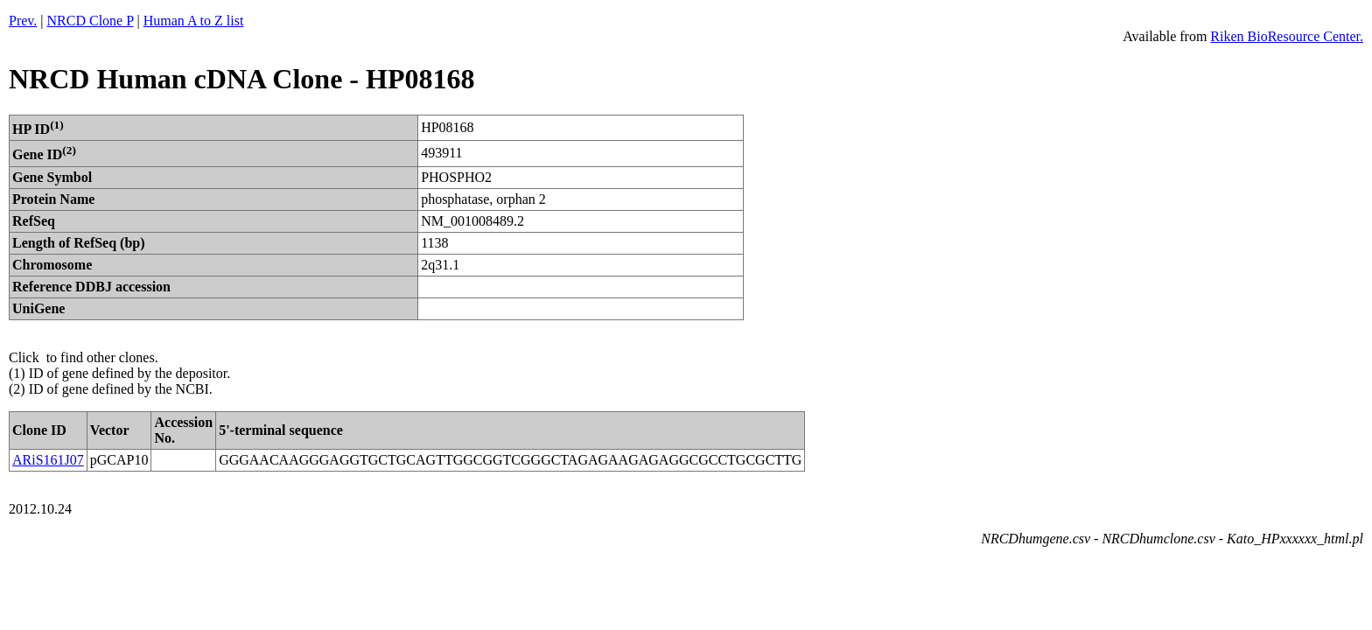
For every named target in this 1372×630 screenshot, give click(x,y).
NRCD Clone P (90, 20)
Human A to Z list (194, 20)
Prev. (23, 20)
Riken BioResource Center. (1286, 36)
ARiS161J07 (48, 459)
